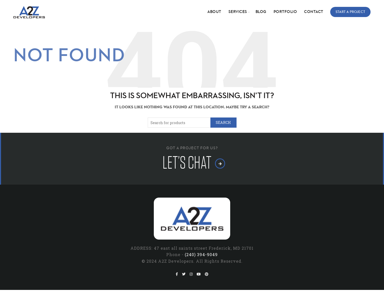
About (214, 12)
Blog (261, 12)
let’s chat (192, 162)
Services (237, 12)
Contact (313, 12)
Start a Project (350, 12)
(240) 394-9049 (201, 254)
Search (223, 122)
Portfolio (285, 12)
